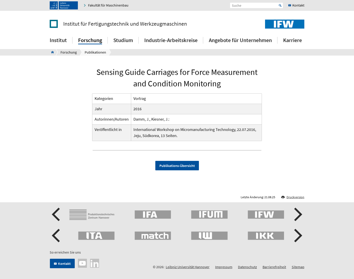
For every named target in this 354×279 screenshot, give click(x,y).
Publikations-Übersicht (177, 165)
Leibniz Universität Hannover (188, 267)
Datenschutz (247, 267)
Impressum (223, 267)
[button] (56, 214)
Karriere (292, 40)
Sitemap (298, 267)
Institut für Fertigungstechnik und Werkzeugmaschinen (125, 24)
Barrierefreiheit (274, 267)
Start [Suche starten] (280, 5)
